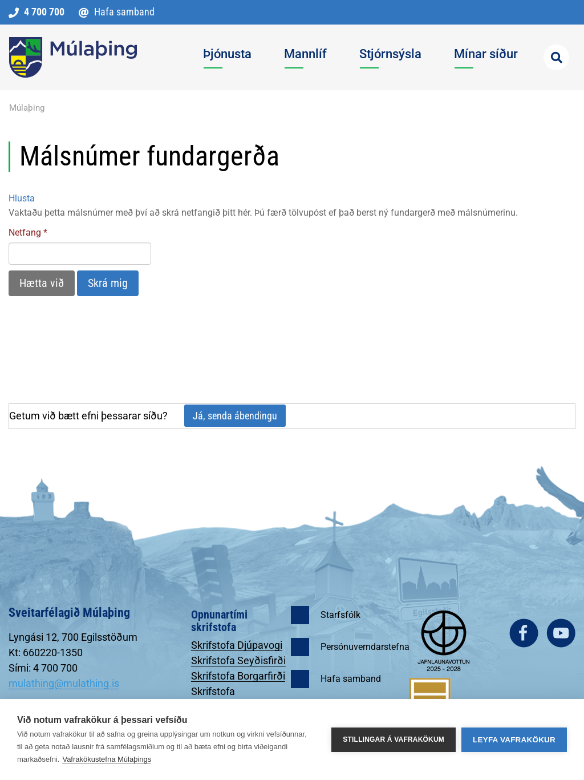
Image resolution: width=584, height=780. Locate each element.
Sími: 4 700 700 (43, 668)
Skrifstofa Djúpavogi (236, 645)
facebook (523, 633)
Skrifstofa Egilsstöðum (219, 697)
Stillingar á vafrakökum (393, 739)
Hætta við (41, 283)
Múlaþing (26, 108)
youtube (560, 633)
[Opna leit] (556, 57)
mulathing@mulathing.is (64, 683)
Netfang (25, 232)
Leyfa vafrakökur (514, 739)
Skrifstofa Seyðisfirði (238, 660)
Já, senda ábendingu (235, 416)
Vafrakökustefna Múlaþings (106, 759)
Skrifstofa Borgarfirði (238, 676)
